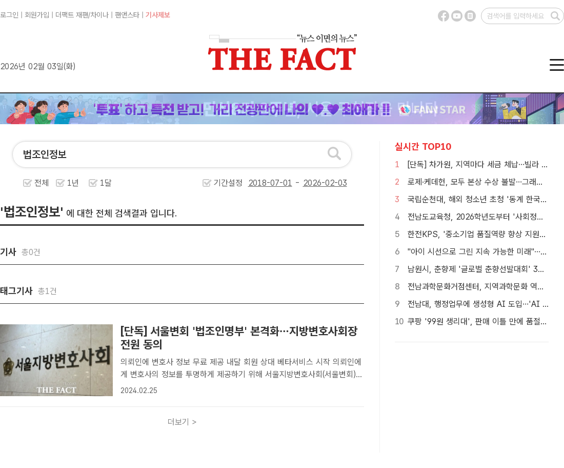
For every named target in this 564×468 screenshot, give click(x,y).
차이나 (99, 15)
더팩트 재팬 (71, 15)
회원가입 (37, 15)
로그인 (9, 15)
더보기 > (182, 422)
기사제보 (158, 15)
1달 (106, 183)
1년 (73, 183)
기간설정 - (280, 183)
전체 (41, 183)
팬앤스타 (127, 15)
